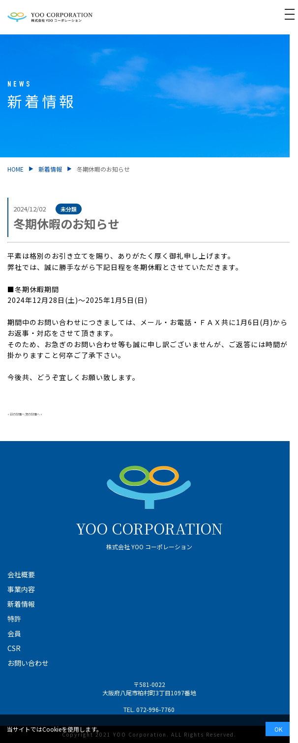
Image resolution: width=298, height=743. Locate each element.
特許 (14, 619)
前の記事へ (17, 414)
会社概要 (21, 574)
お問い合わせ (28, 663)
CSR (14, 648)
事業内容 (21, 589)
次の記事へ (32, 414)
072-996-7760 (155, 709)
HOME (15, 169)
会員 (14, 633)
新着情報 (50, 169)
